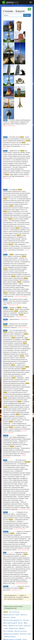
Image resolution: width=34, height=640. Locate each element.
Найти (27, 15)
